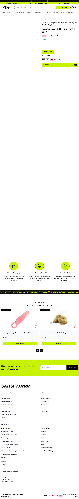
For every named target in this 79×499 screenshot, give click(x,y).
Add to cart (48, 51)
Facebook (4, 464)
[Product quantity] (45, 46)
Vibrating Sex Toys (6, 398)
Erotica (13, 15)
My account (44, 408)
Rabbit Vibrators (5, 411)
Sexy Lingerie (5, 424)
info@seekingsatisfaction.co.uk (10, 471)
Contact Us (44, 404)
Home (44, 23)
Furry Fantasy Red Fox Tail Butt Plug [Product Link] (54, 333)
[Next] (41, 350)
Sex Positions (5, 15)
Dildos (3, 417)
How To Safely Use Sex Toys (9, 434)
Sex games (48, 12)
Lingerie (29, 12)
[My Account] (62, 7)
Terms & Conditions (46, 398)
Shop (3, 12)
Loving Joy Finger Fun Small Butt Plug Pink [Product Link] (17, 333)
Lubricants (55, 12)
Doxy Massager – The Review (9, 444)
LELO (42, 438)
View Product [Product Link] (20, 343)
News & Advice (70, 12)
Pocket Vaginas (5, 438)
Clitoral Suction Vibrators (8, 404)
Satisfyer (43, 434)
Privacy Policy (45, 401)
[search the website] (51, 7)
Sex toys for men (19, 12)
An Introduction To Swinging (9, 454)
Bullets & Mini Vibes (6, 401)
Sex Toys (9, 12)
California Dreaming (46, 447)
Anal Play (57, 23)
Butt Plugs (64, 23)
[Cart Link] (73, 7)
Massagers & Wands (7, 408)
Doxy (42, 444)
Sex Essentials (38, 12)
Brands (62, 12)
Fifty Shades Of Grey (47, 451)
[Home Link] (6, 7)
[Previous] (37, 350)
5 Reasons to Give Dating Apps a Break (12, 451)
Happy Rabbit (44, 441)
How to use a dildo (6, 441)
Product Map (44, 411)
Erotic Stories (44, 395)
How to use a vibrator (7, 431)
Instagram (4, 468)
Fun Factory (44, 431)
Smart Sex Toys (5, 447)
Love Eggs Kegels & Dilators (9, 414)
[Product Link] (20, 319)
